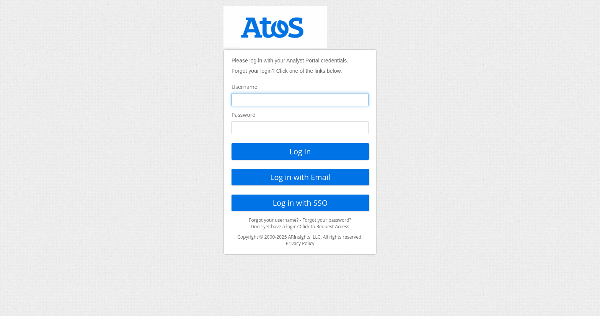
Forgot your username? (273, 220)
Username (245, 86)
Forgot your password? (326, 220)
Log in (300, 151)
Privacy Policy (300, 243)
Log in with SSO (300, 203)
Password (244, 114)
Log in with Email (300, 177)
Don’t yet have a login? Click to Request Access (300, 226)
